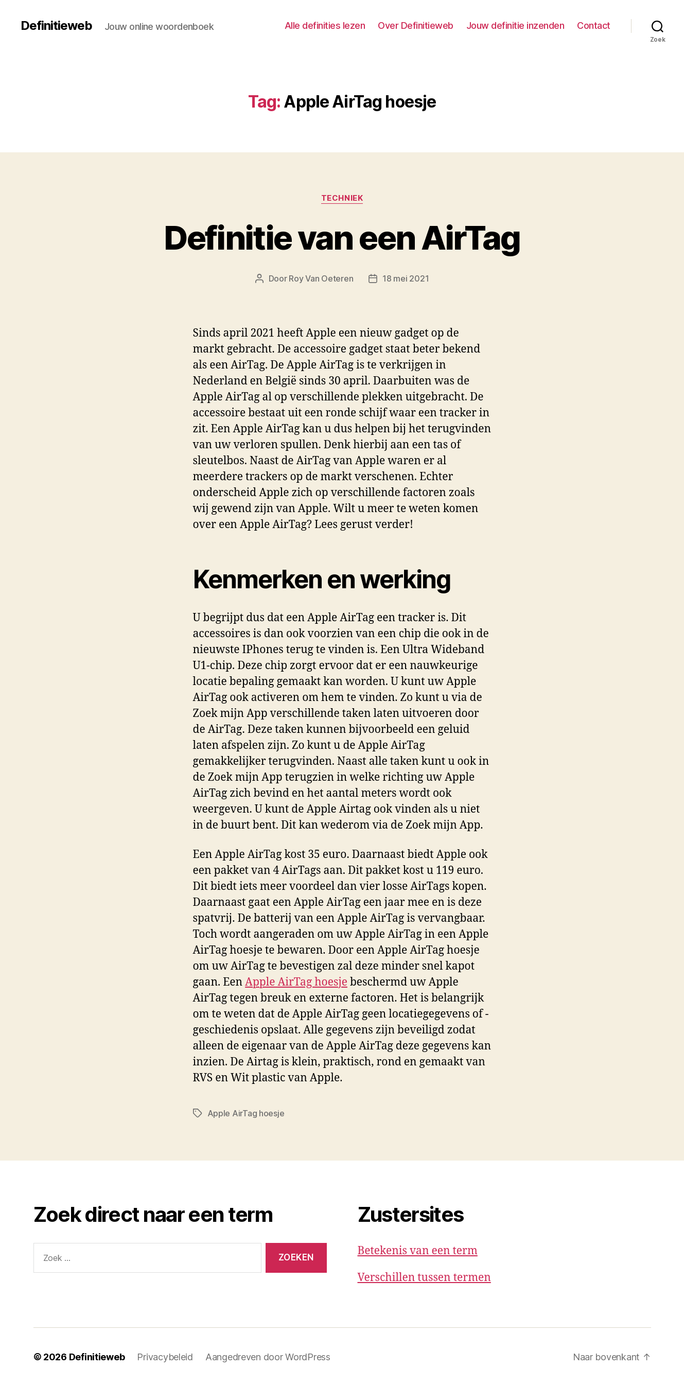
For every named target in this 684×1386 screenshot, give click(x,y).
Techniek (342, 198)
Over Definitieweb (415, 25)
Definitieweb (56, 26)
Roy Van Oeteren (321, 278)
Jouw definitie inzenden (515, 25)
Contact (593, 25)
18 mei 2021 (405, 278)
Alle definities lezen (325, 25)
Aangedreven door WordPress (267, 1357)
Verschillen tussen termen (424, 1278)
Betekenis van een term (418, 1251)
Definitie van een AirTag (342, 237)
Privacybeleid (165, 1357)
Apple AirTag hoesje (296, 982)
